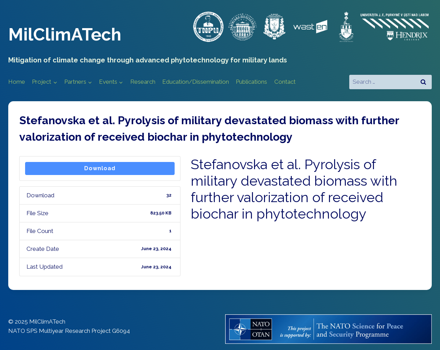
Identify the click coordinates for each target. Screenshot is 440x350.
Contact (285, 81)
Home (16, 81)
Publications (251, 81)
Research (142, 81)
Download (100, 168)
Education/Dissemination (195, 81)
